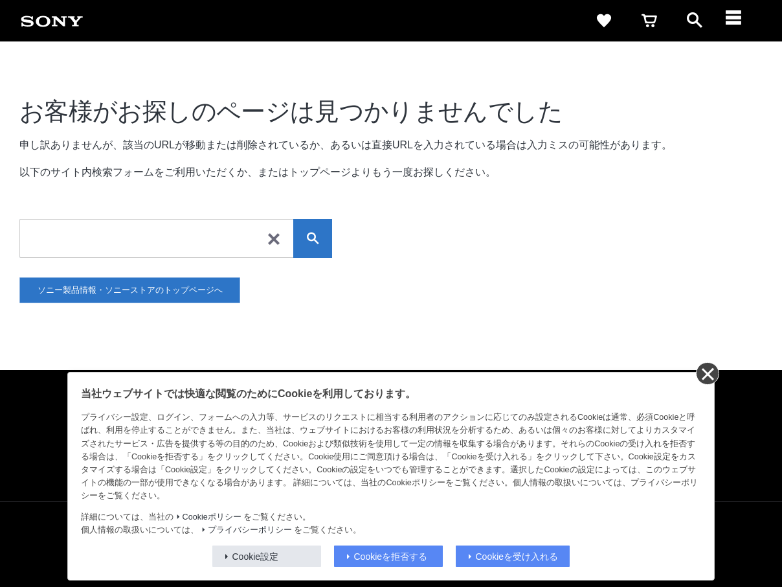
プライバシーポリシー (250, 530)
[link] (51, 20)
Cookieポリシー (212, 517)
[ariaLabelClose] (740, 20)
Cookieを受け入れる (517, 556)
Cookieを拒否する (391, 556)
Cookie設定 (255, 556)
